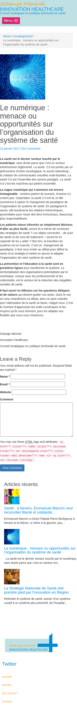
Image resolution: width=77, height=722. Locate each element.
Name (5, 376)
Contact (7, 701)
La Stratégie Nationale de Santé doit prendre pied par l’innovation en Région (36, 590)
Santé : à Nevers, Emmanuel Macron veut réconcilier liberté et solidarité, (38, 510)
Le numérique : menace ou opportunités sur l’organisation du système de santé (40, 550)
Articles (6, 685)
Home (7, 36)
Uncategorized (22, 36)
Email (5, 384)
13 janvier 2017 (10, 148)
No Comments (31, 148)
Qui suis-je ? (10, 693)
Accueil (6, 676)
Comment (6, 399)
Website (5, 392)
